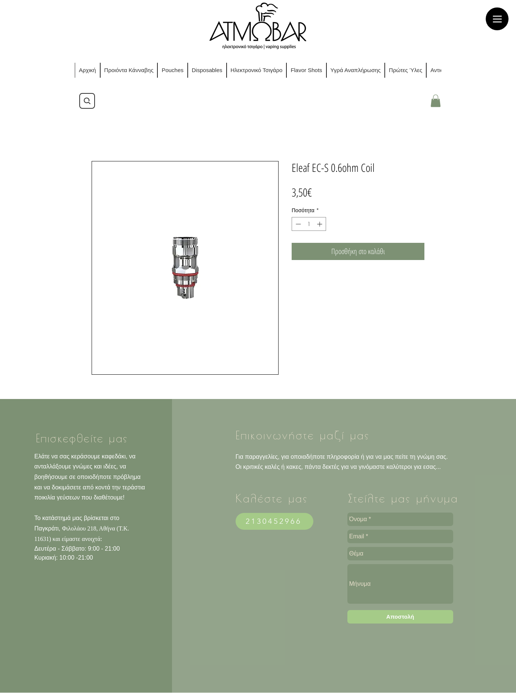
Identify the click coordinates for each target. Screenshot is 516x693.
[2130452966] (274, 521)
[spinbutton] (309, 224)
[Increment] (320, 224)
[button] (435, 101)
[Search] (87, 101)
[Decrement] (297, 224)
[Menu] (497, 18)
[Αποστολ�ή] (400, 617)
